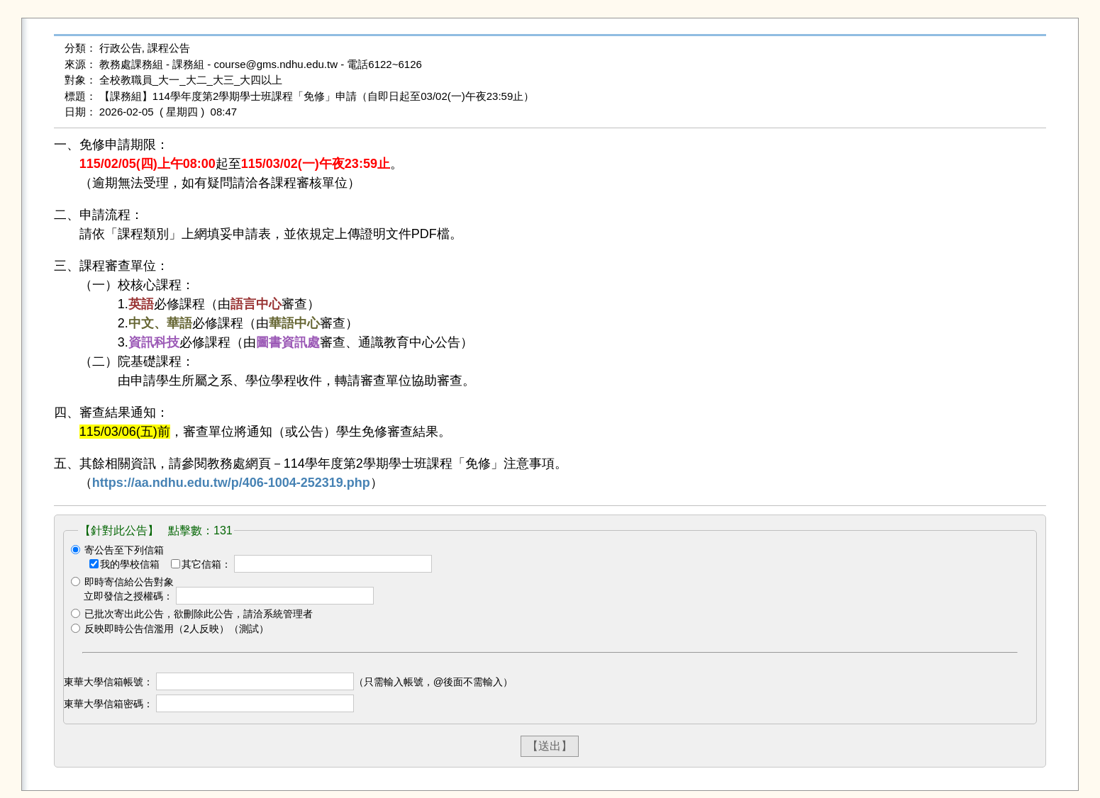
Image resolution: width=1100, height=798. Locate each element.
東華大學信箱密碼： (108, 703)
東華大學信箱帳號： (108, 681)
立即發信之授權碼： (128, 596)
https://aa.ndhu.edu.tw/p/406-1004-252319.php (231, 483)
